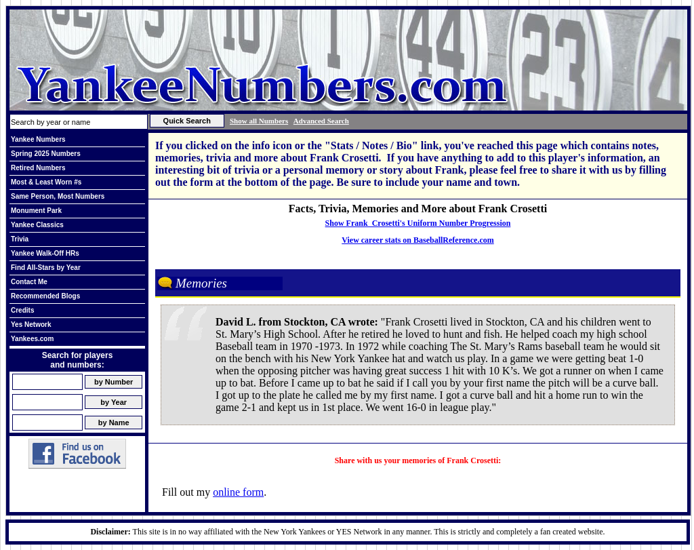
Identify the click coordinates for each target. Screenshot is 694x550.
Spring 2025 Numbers (46, 153)
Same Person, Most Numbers (57, 196)
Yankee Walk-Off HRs (45, 253)
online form (238, 492)
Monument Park (36, 210)
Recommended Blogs (45, 296)
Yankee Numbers (38, 139)
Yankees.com (32, 338)
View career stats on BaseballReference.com (418, 240)
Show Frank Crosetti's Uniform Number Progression (418, 223)
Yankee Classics (37, 225)
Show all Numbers (259, 121)
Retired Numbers (38, 168)
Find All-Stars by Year (46, 267)
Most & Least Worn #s (46, 182)
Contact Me (29, 282)
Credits (22, 310)
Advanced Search (321, 121)
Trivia (19, 239)
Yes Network (31, 324)
